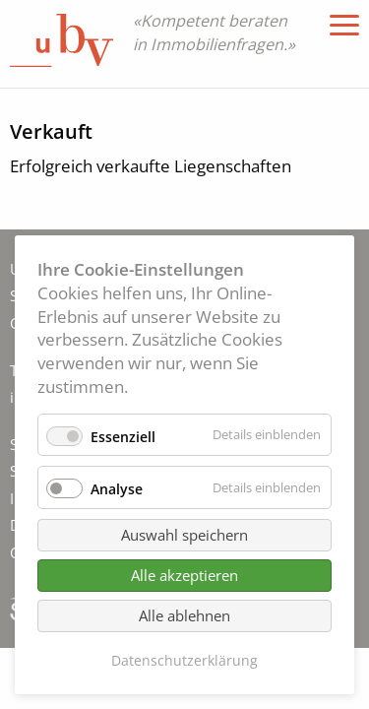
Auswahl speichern (184, 535)
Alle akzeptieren (184, 575)
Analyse (117, 489)
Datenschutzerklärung (184, 660)
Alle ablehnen (184, 615)
